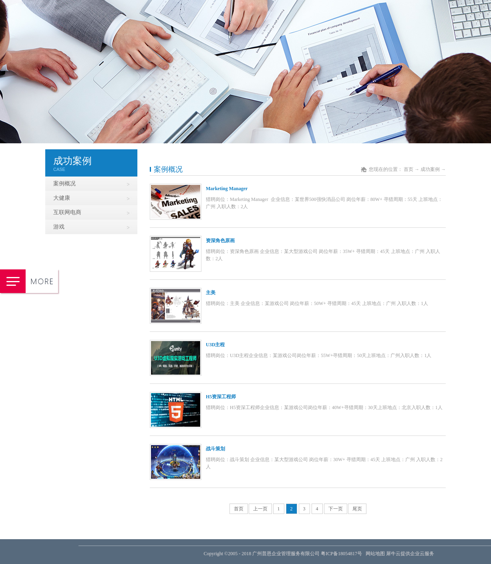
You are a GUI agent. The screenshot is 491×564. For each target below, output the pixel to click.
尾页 (357, 509)
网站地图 (374, 553)
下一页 (335, 509)
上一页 (260, 509)
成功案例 (430, 169)
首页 (238, 509)
